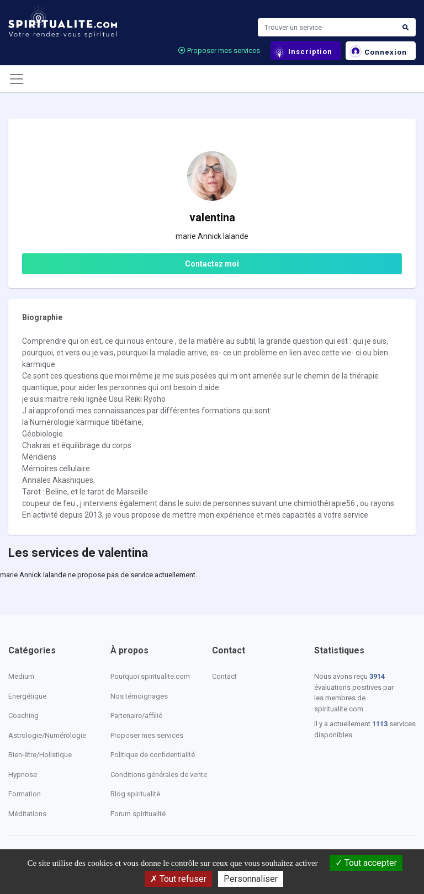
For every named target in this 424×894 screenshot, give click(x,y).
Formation (24, 794)
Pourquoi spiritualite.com (150, 676)
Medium (21, 676)
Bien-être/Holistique (40, 755)
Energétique (27, 696)
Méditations (27, 814)
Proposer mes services (219, 50)
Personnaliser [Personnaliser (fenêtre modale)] (251, 879)
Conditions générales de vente (158, 774)
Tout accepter (366, 863)
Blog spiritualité (135, 794)
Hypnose (22, 774)
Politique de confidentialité (152, 755)
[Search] (327, 27)
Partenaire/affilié (136, 715)
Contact (224, 676)
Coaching (23, 715)
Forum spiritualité (138, 814)
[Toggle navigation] (16, 79)
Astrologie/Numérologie (47, 735)
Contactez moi (212, 263)
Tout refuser (178, 879)
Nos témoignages (139, 696)
